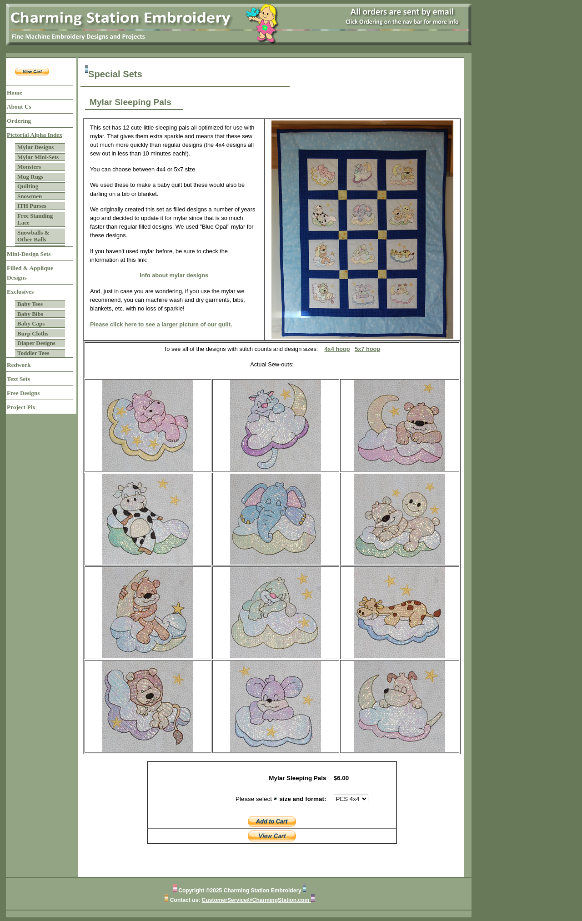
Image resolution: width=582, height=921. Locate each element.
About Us (19, 106)
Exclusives (20, 291)
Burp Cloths (32, 333)
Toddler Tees (33, 353)
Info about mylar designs (174, 275)
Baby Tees (30, 303)
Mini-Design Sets (28, 253)
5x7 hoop (367, 348)
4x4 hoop (337, 348)
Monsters (29, 166)
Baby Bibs (30, 313)
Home (14, 92)
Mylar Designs (35, 147)
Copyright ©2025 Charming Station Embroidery (240, 890)
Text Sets (18, 378)
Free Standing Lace (35, 219)
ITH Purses (31, 205)
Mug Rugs (30, 176)
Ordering (19, 120)
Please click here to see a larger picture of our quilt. (161, 324)
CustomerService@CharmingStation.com (256, 900)
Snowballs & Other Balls (33, 236)
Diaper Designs (36, 343)
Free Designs (23, 393)
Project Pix (21, 407)
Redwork (18, 364)
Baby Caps (31, 323)
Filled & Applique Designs (30, 273)
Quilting (27, 186)
